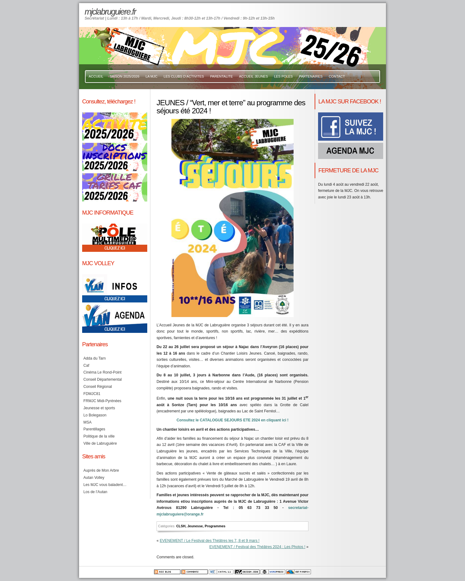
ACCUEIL (96, 76)
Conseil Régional (97, 386)
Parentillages (94, 429)
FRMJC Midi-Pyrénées (102, 401)
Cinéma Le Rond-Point (102, 372)
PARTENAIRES (310, 76)
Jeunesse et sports (99, 408)
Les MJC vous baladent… (104, 485)
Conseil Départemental (102, 379)
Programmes (215, 526)
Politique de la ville (99, 436)
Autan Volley (93, 477)
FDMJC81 (91, 394)
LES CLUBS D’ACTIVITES (184, 76)
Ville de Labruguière (100, 443)
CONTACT (337, 76)
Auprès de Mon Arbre (101, 470)
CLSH (180, 526)
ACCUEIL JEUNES (253, 76)
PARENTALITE (221, 76)
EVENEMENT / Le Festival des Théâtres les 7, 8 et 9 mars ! (209, 540)
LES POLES (283, 76)
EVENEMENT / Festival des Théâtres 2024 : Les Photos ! (257, 547)
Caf (86, 365)
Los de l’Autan (95, 492)
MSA (87, 422)
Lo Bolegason (94, 415)
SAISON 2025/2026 (124, 76)
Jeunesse (195, 526)
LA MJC (151, 76)
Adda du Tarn (94, 358)
